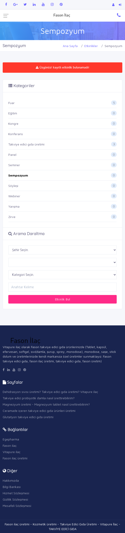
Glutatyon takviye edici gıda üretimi (28, 417)
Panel (12, 154)
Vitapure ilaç (11, 452)
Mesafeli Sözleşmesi (17, 506)
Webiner (14, 196)
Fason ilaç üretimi (15, 458)
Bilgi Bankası (12, 487)
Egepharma (11, 439)
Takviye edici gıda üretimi (26, 144)
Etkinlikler (91, 46)
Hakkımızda (11, 480)
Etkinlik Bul (62, 299)
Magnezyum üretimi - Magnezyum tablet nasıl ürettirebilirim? (46, 404)
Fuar (11, 103)
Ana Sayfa (70, 46)
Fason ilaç (10, 445)
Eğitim (12, 113)
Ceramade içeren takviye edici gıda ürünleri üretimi (39, 411)
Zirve (11, 217)
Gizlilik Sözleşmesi (15, 499)
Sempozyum (18, 175)
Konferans (15, 134)
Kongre (13, 123)
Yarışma (14, 206)
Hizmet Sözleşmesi (16, 493)
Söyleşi (13, 186)
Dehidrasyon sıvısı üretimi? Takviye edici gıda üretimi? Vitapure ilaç (50, 392)
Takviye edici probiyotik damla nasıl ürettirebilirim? (39, 398)
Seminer (14, 165)
